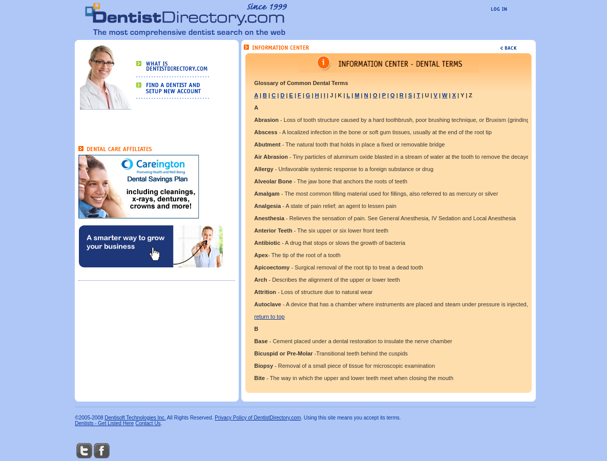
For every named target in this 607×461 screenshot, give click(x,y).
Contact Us (147, 423)
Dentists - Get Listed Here (104, 423)
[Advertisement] (138, 302)
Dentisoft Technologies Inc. (134, 418)
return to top (269, 316)
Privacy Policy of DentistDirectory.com (258, 418)
